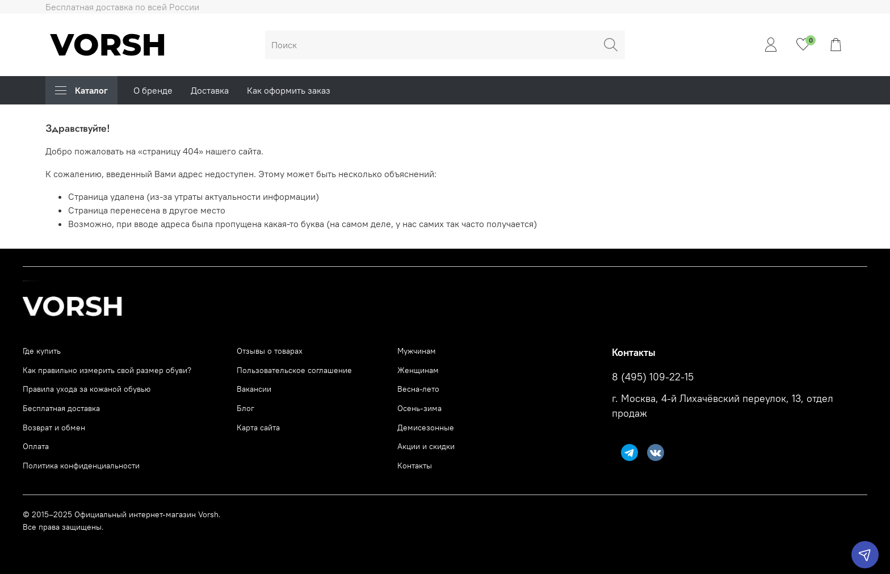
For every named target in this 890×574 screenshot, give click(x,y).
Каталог (81, 90)
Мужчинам (416, 351)
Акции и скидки (426, 446)
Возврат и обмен (54, 427)
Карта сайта (258, 427)
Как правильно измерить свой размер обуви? (107, 370)
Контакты (414, 465)
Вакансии (254, 389)
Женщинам (418, 370)
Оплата (36, 446)
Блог (245, 408)
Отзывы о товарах (270, 351)
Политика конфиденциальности (81, 465)
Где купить (42, 351)
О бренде (153, 90)
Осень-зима (419, 408)
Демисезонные (425, 427)
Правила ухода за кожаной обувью (86, 389)
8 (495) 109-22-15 (653, 377)
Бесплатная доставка (61, 408)
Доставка (210, 90)
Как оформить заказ (288, 90)
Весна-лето (418, 389)
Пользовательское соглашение (294, 370)
